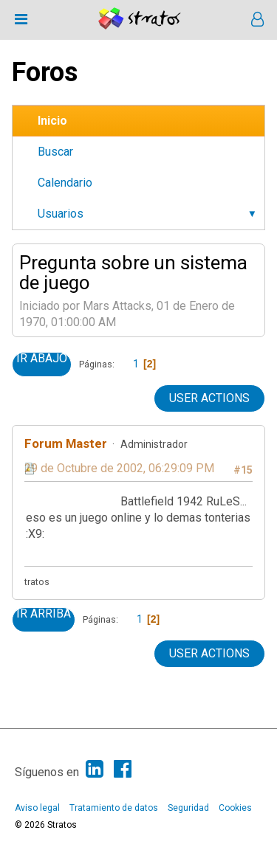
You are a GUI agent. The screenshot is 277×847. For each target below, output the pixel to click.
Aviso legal (37, 808)
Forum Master (65, 443)
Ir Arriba (43, 613)
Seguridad (188, 808)
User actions (209, 398)
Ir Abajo (41, 358)
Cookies (235, 808)
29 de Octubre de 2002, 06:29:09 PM (119, 468)
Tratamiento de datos (113, 808)
